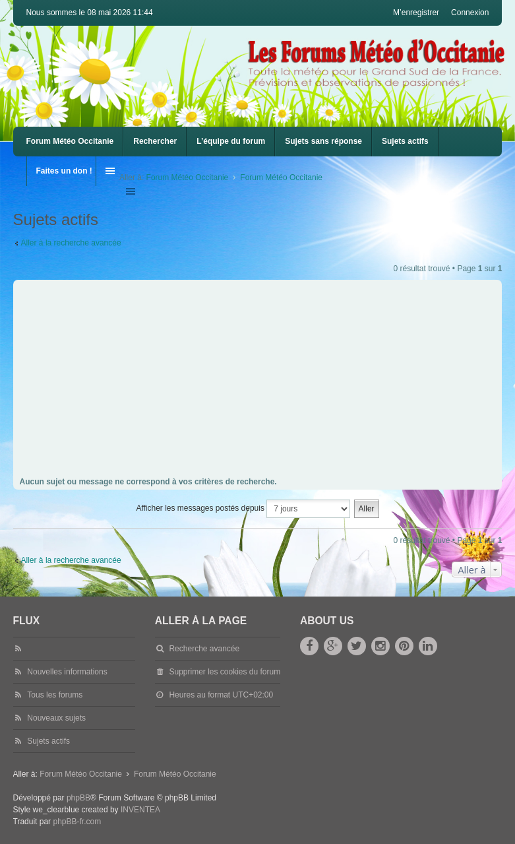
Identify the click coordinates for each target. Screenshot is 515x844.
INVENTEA (140, 809)
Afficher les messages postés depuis (243, 509)
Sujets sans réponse (323, 141)
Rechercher (155, 141)
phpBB (78, 797)
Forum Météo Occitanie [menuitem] (70, 141)
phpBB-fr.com (77, 821)
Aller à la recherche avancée (71, 242)
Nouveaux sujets (56, 718)
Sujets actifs (405, 141)
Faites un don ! (64, 171)
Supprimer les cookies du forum (224, 671)
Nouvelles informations (67, 671)
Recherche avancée (204, 648)
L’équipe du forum (231, 141)
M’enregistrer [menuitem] (416, 12)
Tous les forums (54, 694)
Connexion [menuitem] (470, 12)
